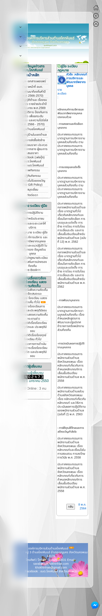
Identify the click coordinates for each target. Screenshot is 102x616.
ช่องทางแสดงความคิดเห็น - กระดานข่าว (32, 316)
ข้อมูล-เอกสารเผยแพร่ (32, 81)
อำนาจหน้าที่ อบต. (32, 87)
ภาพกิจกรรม (32, 170)
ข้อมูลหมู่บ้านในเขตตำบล (32, 134)
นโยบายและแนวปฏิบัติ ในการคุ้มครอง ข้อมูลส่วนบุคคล (32, 249)
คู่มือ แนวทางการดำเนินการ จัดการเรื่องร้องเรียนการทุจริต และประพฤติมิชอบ (32, 350)
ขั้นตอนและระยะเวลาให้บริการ (32, 225)
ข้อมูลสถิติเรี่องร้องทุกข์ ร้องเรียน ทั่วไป (32, 337)
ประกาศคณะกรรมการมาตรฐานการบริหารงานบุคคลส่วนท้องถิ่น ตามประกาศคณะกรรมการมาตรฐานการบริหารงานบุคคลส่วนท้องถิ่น (71, 144)
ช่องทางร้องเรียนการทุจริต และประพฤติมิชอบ (32, 308)
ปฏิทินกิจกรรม (32, 176)
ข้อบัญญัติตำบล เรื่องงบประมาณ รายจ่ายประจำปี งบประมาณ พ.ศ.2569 (32, 104)
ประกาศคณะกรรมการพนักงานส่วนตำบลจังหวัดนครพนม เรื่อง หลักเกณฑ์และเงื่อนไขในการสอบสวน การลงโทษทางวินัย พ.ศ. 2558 (71, 448)
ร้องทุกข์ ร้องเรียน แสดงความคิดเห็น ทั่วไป (32, 300)
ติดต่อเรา (32, 195)
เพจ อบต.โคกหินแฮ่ (32, 165)
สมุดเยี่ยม (32, 189)
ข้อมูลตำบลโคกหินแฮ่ (32, 129)
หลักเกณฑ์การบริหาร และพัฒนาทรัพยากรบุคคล (33, 239)
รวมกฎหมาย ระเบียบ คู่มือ (33, 232)
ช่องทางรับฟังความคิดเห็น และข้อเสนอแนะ (32, 292)
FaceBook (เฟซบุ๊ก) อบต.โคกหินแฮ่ (32, 159)
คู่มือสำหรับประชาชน (32, 218)
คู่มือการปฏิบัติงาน (32, 212)
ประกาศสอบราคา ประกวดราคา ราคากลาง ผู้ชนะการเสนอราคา (33, 149)
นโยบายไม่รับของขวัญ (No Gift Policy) (32, 182)
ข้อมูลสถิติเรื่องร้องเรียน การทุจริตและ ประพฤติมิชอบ (32, 327)
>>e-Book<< (32, 270)
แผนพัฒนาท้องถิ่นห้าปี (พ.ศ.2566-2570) (32, 93)
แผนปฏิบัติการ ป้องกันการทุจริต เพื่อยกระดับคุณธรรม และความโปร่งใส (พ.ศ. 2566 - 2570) (32, 118)
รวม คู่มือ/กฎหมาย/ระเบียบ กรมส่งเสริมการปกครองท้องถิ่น (32, 262)
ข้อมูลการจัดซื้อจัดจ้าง (32, 140)
